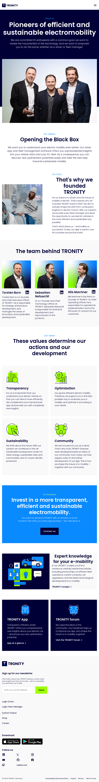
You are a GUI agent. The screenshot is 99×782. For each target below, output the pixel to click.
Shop (4, 718)
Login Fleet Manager (12, 706)
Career (5, 723)
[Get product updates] (18, 690)
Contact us (49, 531)
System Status (9, 712)
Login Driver (8, 701)
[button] (95, 5)
